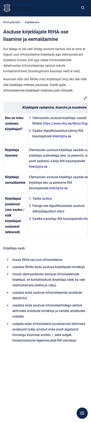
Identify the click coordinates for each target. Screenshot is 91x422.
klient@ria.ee (62, 136)
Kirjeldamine (32, 22)
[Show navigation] (82, 413)
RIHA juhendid (11, 22)
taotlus (47, 199)
